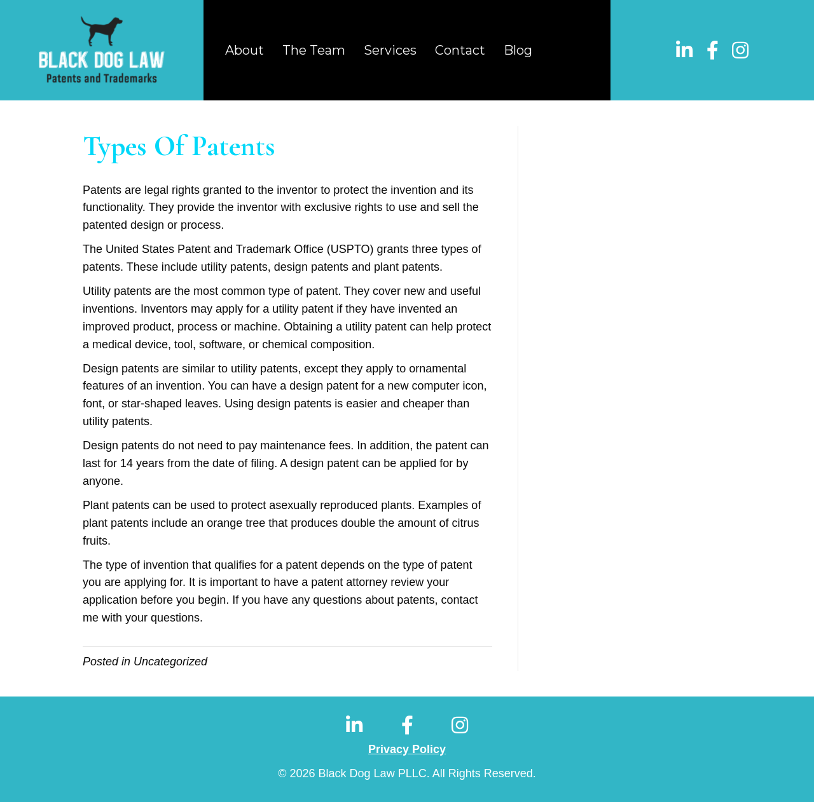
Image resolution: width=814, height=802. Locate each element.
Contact (460, 50)
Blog (518, 50)
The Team (313, 50)
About (244, 50)
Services (390, 50)
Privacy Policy (407, 749)
